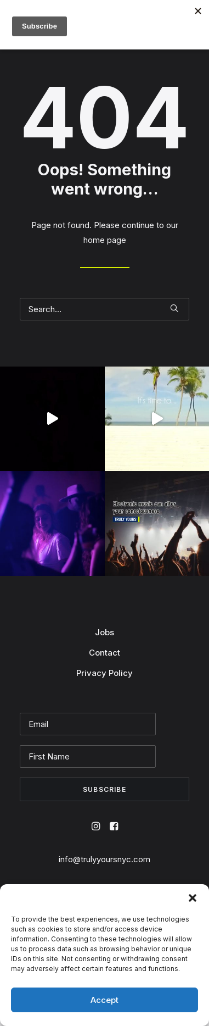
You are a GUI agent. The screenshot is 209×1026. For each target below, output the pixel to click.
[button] (192, 897)
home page (104, 240)
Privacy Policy (104, 673)
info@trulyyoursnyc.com (104, 859)
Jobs (104, 632)
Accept (104, 1000)
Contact (104, 652)
